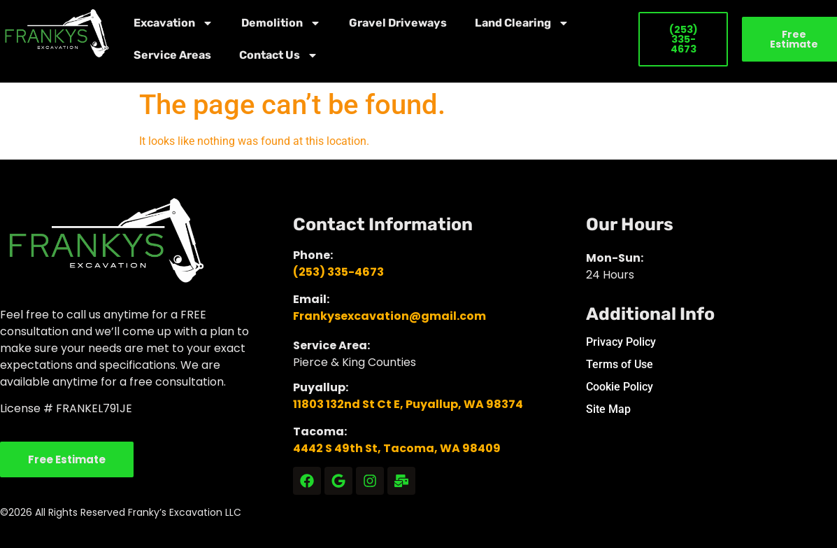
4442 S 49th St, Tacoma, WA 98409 (397, 448)
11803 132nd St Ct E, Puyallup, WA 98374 (408, 404)
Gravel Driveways (398, 22)
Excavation (173, 23)
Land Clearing (522, 23)
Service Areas (172, 55)
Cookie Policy (619, 386)
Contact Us (278, 55)
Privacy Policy (621, 342)
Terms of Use (619, 364)
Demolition (281, 23)
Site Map (608, 409)
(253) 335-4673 (338, 272)
